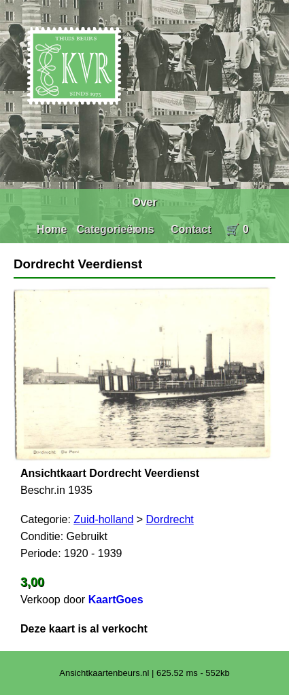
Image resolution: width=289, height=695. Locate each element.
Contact (191, 229)
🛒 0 (237, 229)
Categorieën (107, 229)
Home (52, 229)
